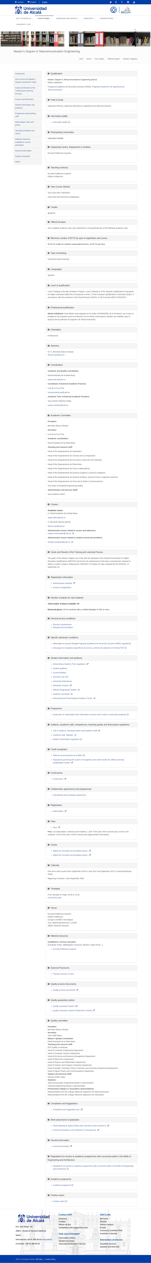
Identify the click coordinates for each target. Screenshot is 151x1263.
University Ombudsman (62, 681)
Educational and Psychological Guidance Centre (72, 698)
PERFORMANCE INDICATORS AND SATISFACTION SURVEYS (79, 1126)
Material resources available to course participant (23, 142)
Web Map (39, 1259)
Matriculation (58, 811)
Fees (55, 827)
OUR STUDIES (43, 19)
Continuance (58, 779)
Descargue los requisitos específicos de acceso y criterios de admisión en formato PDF (88, 648)
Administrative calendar (62, 583)
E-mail (103, 1228)
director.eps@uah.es (56, 355)
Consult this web (54, 898)
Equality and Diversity (109, 1247)
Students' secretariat (61, 694)
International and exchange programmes (69, 795)
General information (61, 1146)
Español (32, 2)
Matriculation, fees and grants (24, 123)
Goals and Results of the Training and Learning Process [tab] (25, 91)
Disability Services (108, 1244)
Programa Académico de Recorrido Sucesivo (96, 644)
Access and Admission (24, 99)
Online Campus (107, 1225)
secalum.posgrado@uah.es (59, 542)
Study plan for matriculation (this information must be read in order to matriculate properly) (89, 715)
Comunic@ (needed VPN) (111, 1231)
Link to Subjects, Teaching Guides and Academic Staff (75, 731)
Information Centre (67, 1238)
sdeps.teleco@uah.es (57, 380)
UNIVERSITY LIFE (23, 25)
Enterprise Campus (61, 686)
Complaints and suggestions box (66, 1110)
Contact (62, 1222)
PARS (17, 162)
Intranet (103, 1222)
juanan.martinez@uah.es (58, 405)
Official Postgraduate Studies (65, 690)
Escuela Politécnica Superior (64, 949)
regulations (125, 644)
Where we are (65, 1225)
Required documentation (63, 627)
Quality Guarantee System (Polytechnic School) (72, 1011)
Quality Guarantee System (64, 1006)
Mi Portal (104, 1219)
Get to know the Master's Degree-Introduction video (25, 80)
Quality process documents (64, 990)
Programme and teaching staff (25, 115)
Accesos (19, 2)
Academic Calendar (108, 1234)
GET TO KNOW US (23, 19)
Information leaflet (60, 122)
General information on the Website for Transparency (74, 1130)
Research (88, 19)
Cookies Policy (50, 1259)
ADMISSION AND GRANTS (66, 19)
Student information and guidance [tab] (25, 106)
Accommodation (59, 673)
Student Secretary (67, 1241)
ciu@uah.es (47, 1240)
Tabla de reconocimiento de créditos (67, 755)
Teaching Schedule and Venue (24, 132)
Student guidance (60, 668)
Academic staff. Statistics (63, 735)
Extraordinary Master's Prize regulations (69, 664)
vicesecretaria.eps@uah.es (59, 392)
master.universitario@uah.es (59, 533)
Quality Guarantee (22, 156)
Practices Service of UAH (63, 974)
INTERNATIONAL (107, 19)
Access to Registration (62, 588)
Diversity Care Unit (60, 677)
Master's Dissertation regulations (66, 739)
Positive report (59, 1201)
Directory (63, 1219)
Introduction (20, 74)
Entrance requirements (62, 625)
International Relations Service (72, 1244)
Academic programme (62, 1185)
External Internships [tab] (23, 151)
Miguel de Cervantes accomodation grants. (70, 851)
